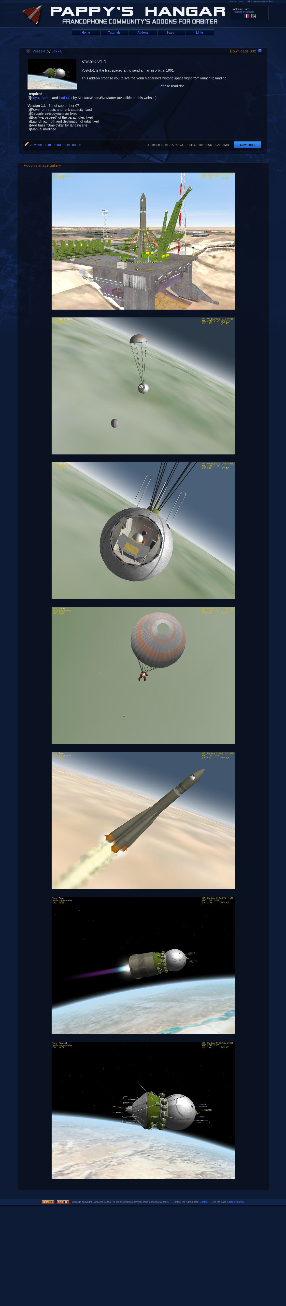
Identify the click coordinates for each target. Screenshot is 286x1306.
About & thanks (235, 1202)
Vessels (38, 51)
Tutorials (114, 32)
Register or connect (243, 12)
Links (200, 32)
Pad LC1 (65, 98)
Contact (204, 1202)
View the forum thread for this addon (53, 145)
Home (86, 32)
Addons (142, 32)
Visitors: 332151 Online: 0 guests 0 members (251, 1)
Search (171, 32)
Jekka (56, 51)
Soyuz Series (41, 98)
